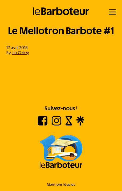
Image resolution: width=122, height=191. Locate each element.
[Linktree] (80, 124)
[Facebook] (43, 124)
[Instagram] (56, 124)
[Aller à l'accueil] (61, 152)
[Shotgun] (68, 124)
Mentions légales (61, 184)
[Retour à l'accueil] (61, 11)
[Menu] (112, 12)
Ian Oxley (20, 52)
